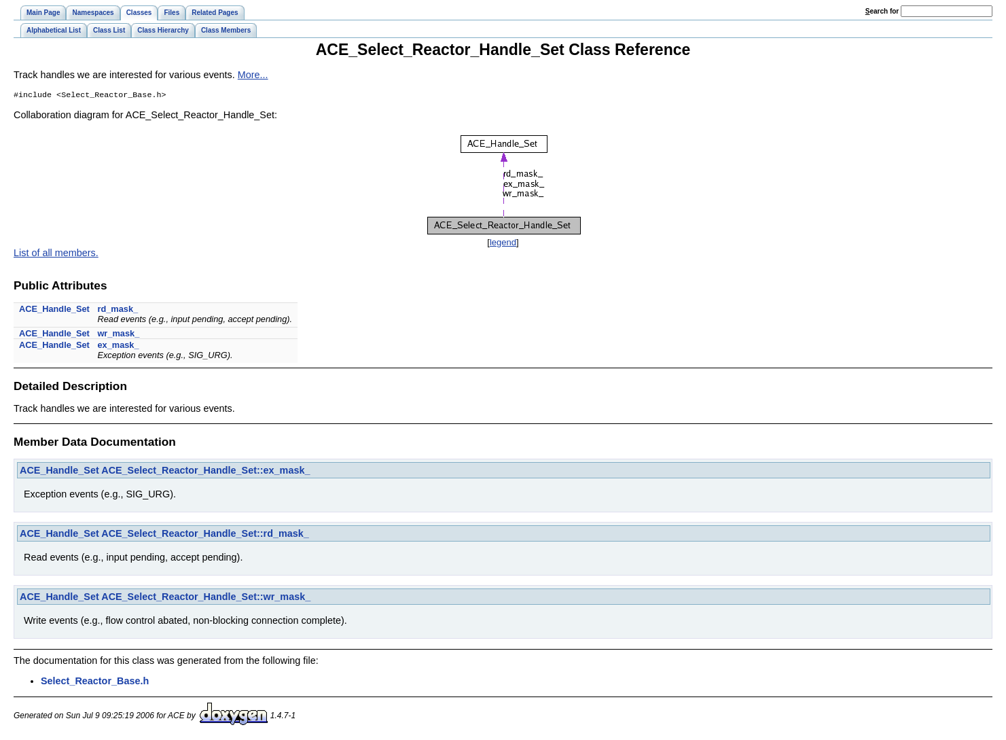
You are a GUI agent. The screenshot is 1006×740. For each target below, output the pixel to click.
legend (503, 244)
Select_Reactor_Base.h (95, 682)
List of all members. (56, 254)
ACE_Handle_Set (54, 310)
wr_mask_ (118, 335)
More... (253, 74)
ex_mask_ (118, 346)
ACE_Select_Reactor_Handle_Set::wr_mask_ (205, 598)
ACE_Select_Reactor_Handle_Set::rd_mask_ (205, 534)
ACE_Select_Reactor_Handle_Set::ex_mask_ (205, 471)
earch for (882, 11)
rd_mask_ (117, 310)
